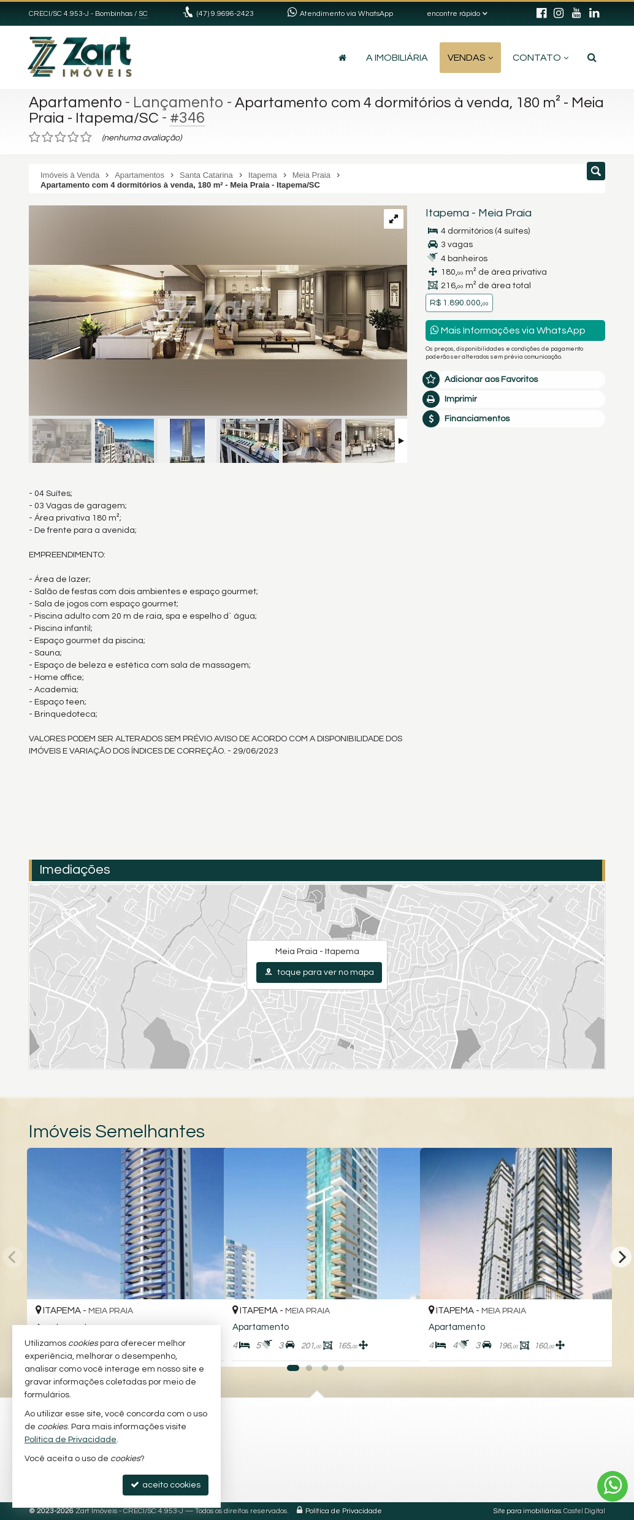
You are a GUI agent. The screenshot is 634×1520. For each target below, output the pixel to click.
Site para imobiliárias (527, 1511)
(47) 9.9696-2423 (225, 14)
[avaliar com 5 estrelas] (86, 137)
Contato (540, 58)
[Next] (621, 1257)
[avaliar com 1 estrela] (34, 137)
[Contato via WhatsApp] (612, 1486)
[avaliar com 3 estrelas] (60, 137)
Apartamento (76, 102)
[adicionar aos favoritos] (397, 1347)
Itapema (447, 213)
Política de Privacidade (343, 1511)
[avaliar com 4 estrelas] (73, 137)
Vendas (470, 58)
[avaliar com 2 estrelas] (47, 137)
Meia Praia (505, 213)
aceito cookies (166, 1484)
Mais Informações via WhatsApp (508, 330)
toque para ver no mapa (319, 972)
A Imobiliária (397, 58)
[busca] (592, 57)
